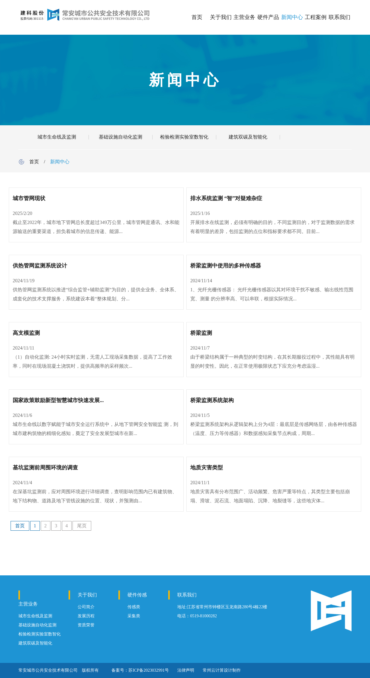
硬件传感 (137, 594)
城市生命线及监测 (56, 136)
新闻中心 (292, 17)
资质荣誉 (86, 625)
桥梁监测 (201, 333)
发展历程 (86, 616)
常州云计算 (213, 670)
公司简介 (86, 607)
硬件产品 (268, 17)
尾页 (82, 525)
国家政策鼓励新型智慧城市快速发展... (58, 400)
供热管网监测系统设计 (40, 266)
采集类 (133, 616)
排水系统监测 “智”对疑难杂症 (226, 198)
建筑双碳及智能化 (248, 136)
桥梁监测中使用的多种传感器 (225, 266)
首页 (196, 17)
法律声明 (185, 670)
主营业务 (244, 17)
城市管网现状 (29, 198)
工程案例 (316, 17)
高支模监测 (26, 333)
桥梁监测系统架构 (212, 400)
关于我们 (221, 17)
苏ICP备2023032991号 (148, 670)
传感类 (133, 607)
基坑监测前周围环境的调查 (45, 468)
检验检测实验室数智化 (184, 136)
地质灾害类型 (206, 468)
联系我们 (339, 17)
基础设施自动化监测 (120, 136)
